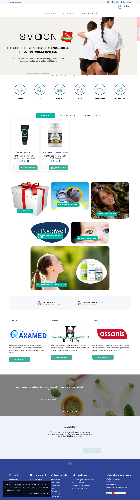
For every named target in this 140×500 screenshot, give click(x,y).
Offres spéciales (92, 115)
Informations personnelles (55, 481)
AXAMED (13, 320)
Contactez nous (15, 2)
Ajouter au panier (28, 167)
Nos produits (50, 13)
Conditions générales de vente (83, 479)
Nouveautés (45, 115)
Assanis (95, 320)
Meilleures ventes (68, 115)
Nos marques (68, 13)
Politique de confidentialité (81, 485)
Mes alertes (55, 496)
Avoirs (53, 488)
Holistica (54, 320)
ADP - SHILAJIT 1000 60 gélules (55, 152)
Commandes (55, 485)
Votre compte (59, 475)
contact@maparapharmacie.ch (117, 487)
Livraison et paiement (80, 488)
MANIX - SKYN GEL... (25, 152)
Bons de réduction (57, 494)
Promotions (87, 13)
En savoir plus (19, 360)
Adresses (54, 491)
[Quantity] (15, 167)
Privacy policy (34, 493)
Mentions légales (36, 479)
